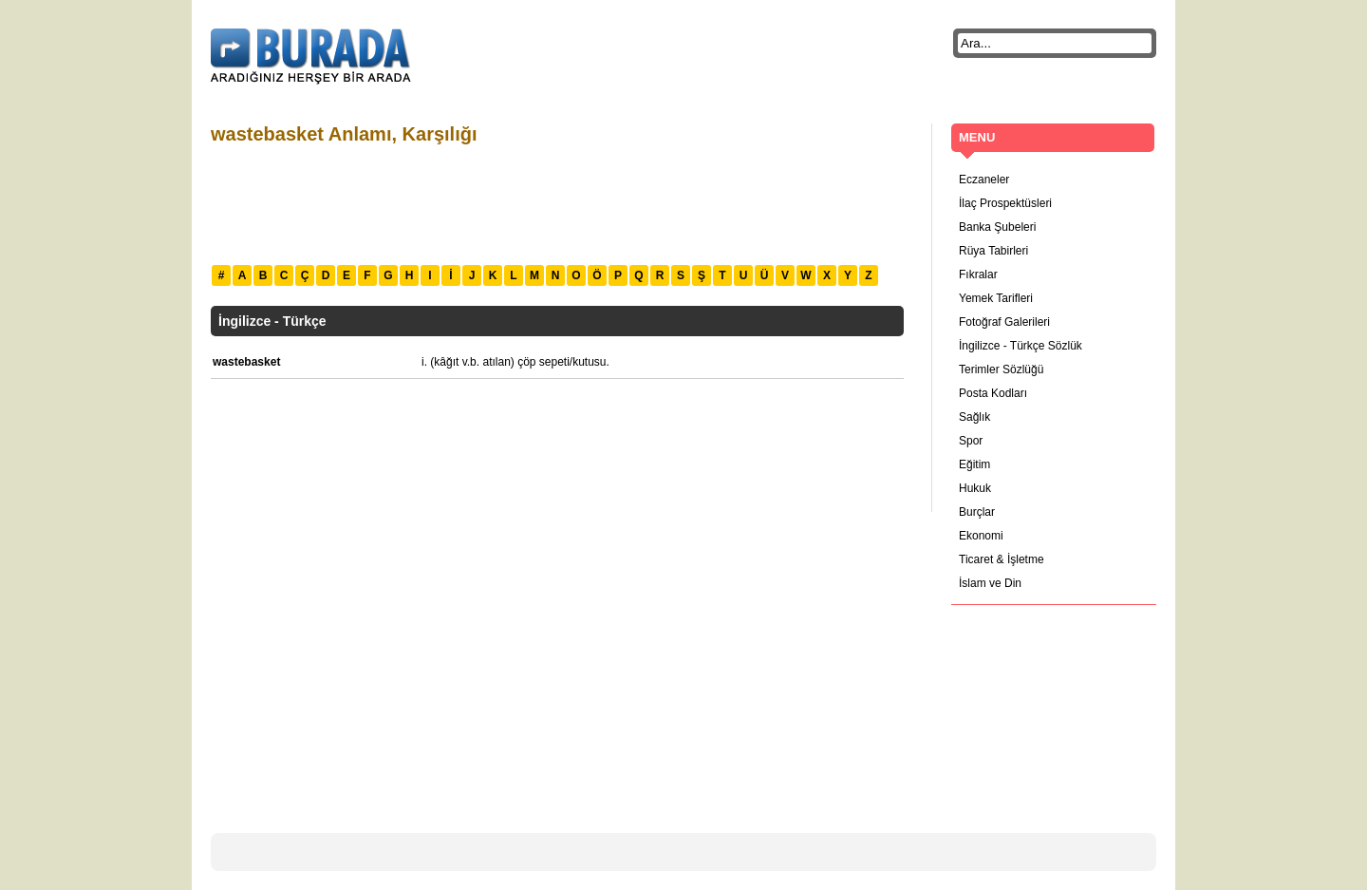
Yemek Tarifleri (996, 298)
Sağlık (974, 417)
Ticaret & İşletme (1001, 559)
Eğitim (974, 464)
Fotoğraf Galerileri (1004, 322)
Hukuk (975, 488)
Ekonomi (981, 535)
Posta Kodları (993, 393)
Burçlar (977, 512)
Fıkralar (978, 274)
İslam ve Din (990, 583)
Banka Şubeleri (997, 227)
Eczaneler (984, 179)
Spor (971, 440)
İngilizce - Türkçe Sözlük (1020, 345)
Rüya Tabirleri (993, 250)
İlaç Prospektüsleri (1005, 203)
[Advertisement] (556, 202)
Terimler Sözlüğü (1001, 369)
